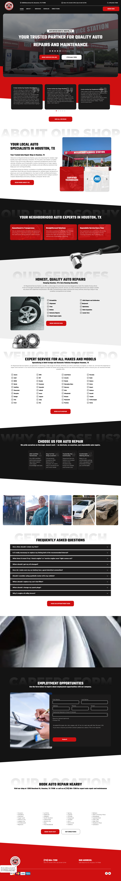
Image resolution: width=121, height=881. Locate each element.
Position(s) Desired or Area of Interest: (64, 712)
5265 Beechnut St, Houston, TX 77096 (34, 3)
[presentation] (65, 732)
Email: (93, 706)
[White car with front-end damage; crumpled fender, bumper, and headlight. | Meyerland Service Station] (107, 510)
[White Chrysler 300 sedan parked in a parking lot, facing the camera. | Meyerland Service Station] (84, 510)
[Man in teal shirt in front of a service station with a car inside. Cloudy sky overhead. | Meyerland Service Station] (37, 510)
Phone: (74, 706)
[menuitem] (23, 9)
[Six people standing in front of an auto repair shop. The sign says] (14, 510)
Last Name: (84, 699)
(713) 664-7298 (113, 3)
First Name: (56, 699)
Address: (55, 706)
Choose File (56, 720)
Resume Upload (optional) (61, 718)
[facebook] (106, 873)
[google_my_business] (109, 873)
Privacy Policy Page (10, 870)
